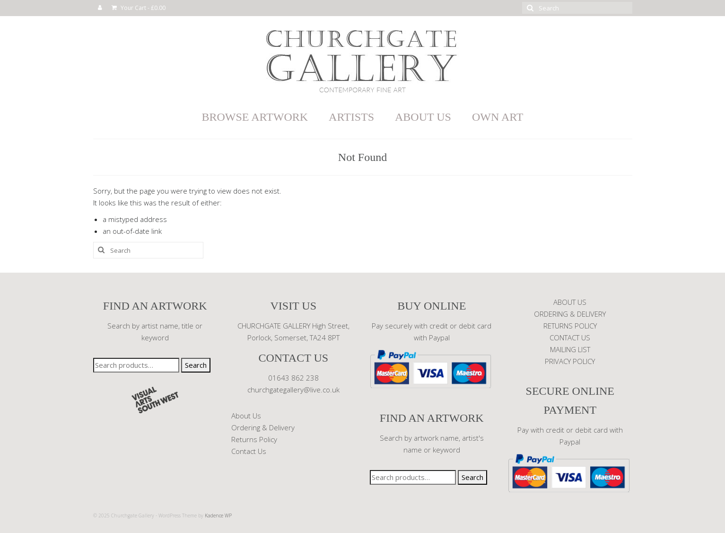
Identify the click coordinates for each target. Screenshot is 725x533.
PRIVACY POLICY (570, 361)
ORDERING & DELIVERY (570, 314)
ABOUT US (569, 302)
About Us (246, 415)
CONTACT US (570, 337)
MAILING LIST (570, 349)
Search (196, 365)
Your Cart (139, 8)
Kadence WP (218, 515)
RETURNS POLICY (570, 325)
